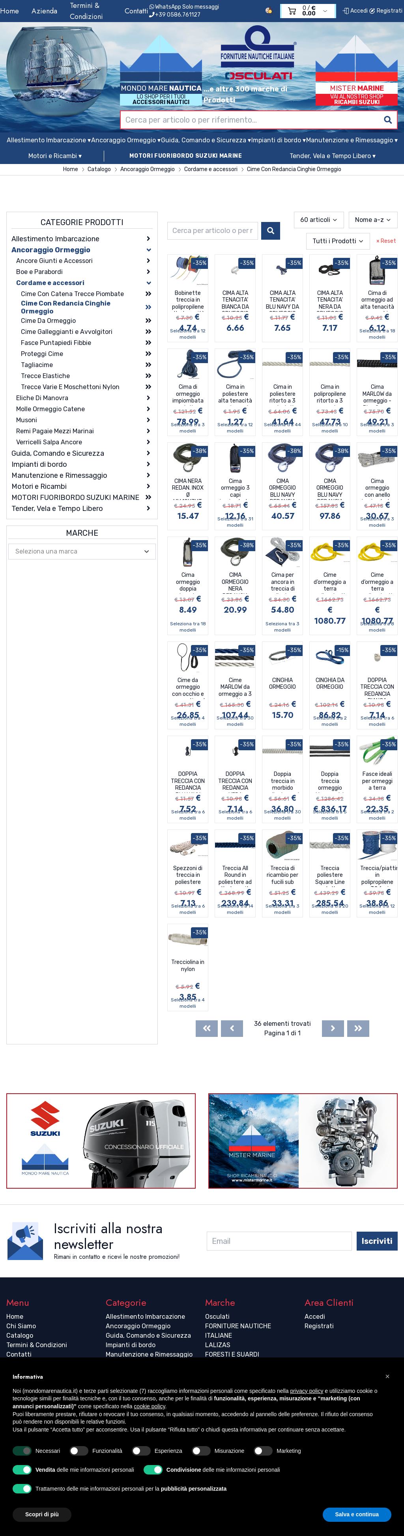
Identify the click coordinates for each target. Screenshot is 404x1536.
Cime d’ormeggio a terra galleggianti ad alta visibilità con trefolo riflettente (377, 583)
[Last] (358, 1028)
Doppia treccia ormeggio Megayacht (330, 782)
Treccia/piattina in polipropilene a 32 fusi (378, 876)
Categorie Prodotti (82, 222)
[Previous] (232, 1028)
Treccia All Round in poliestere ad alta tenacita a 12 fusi (235, 876)
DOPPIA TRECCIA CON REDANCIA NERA (235, 782)
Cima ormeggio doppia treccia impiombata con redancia (188, 583)
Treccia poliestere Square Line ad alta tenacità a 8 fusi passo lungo (330, 876)
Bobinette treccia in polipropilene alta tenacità (188, 301)
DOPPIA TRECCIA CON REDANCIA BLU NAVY (188, 782)
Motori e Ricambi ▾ (55, 156)
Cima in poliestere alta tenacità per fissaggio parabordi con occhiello (235, 395)
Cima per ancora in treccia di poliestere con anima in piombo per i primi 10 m (283, 583)
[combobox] (259, 119)
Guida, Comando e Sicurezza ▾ (206, 140)
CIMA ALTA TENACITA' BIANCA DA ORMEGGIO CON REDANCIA (235, 301)
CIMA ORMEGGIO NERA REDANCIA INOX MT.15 (235, 583)
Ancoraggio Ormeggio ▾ (126, 140)
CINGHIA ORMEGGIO (282, 684)
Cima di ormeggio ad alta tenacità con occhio (377, 301)
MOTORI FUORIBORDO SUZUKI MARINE (185, 156)
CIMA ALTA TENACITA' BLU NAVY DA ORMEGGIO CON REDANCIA (282, 301)
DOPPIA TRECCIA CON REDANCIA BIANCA (377, 688)
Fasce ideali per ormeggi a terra (377, 781)
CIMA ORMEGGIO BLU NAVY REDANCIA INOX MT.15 (329, 489)
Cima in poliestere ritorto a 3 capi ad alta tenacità (282, 395)
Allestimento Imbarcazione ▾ (49, 140)
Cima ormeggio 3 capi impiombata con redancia (235, 489)
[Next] (333, 1028)
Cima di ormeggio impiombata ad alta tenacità (188, 395)
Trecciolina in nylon (187, 966)
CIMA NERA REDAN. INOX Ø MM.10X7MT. (188, 489)
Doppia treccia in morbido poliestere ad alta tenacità (282, 782)
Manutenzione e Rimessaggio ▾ (352, 140)
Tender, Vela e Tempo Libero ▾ (333, 156)
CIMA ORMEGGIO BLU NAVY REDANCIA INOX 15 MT (282, 489)
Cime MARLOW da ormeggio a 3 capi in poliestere (235, 688)
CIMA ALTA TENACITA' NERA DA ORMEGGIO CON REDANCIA (329, 301)
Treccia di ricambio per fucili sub (282, 875)
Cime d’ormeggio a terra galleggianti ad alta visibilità (330, 583)
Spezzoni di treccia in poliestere (187, 875)
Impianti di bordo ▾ (278, 140)
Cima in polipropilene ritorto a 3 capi (330, 395)
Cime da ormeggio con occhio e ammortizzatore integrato (189, 688)
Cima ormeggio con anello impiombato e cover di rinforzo (377, 489)
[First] (207, 1028)
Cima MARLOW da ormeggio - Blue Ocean (377, 395)
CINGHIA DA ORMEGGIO (330, 684)
